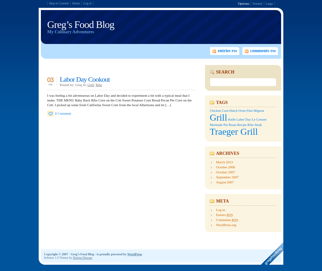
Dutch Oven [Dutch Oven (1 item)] (237, 110)
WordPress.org (226, 225)
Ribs (99, 85)
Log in (87, 3)
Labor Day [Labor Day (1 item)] (243, 119)
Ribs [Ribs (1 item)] (250, 125)
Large (269, 3)
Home (76, 3)
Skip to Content (59, 3)
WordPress (134, 254)
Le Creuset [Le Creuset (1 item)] (259, 119)
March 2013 (224, 162)
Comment (63, 113)
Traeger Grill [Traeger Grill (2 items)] (234, 132)
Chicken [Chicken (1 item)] (215, 110)
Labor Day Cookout (85, 79)
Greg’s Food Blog (80, 24)
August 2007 (225, 182)
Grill (90, 85)
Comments (227, 220)
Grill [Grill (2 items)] (218, 117)
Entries (224, 215)
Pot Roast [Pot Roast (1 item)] (230, 125)
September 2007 (227, 177)
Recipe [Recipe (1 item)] (242, 125)
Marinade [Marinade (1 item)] (216, 125)
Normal (257, 3)
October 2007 (225, 172)
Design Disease (82, 257)
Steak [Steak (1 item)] (258, 125)
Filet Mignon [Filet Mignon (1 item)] (255, 110)
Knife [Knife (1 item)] (232, 119)
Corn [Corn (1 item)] (225, 110)
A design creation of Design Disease (271, 254)
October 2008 (225, 167)
